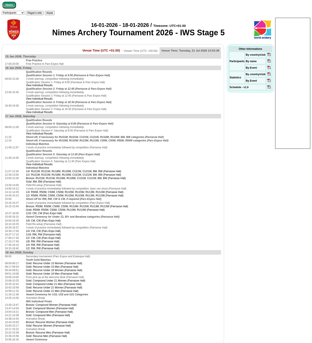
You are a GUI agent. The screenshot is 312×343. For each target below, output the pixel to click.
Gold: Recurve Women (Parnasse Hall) (48, 325)
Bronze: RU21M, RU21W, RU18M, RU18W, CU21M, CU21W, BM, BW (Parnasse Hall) (76, 178)
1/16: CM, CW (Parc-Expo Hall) (44, 213)
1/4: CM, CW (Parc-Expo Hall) (43, 231)
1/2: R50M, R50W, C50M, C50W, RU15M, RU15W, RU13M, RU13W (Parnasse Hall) (75, 195)
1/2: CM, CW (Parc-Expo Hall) (43, 237)
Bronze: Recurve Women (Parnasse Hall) (50, 322)
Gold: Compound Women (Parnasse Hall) (50, 308)
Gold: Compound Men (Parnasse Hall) (48, 315)
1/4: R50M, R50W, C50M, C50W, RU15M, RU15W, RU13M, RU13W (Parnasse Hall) (75, 192)
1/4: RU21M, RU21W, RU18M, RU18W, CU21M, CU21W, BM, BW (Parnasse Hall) (73, 171)
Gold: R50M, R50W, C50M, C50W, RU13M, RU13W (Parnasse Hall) (65, 209)
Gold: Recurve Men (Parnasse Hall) (46, 336)
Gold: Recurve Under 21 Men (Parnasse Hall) (52, 291)
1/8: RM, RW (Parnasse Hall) (42, 241)
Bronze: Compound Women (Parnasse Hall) (51, 304)
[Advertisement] (292, 83)
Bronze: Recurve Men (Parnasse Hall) (48, 332)
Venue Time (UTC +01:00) (101, 50)
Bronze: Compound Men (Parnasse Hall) (49, 311)
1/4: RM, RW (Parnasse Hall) (42, 244)
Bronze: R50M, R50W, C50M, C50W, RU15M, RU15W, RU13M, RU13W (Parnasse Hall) (77, 206)
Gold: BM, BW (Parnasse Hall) (43, 181)
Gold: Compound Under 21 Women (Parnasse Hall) (55, 280)
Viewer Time (141, 50)
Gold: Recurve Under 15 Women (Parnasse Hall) (54, 263)
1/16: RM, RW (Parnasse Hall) (43, 234)
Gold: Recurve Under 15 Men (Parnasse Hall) (52, 266)
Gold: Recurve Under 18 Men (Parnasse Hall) (52, 273)
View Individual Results (39, 85)
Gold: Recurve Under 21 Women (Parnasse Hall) (54, 287)
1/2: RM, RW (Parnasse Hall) (42, 248)
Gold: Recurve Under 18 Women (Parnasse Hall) (54, 270)
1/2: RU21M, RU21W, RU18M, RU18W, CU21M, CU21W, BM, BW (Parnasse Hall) (73, 174)
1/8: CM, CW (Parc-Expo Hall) (43, 220)
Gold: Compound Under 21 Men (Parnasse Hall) (53, 284)
